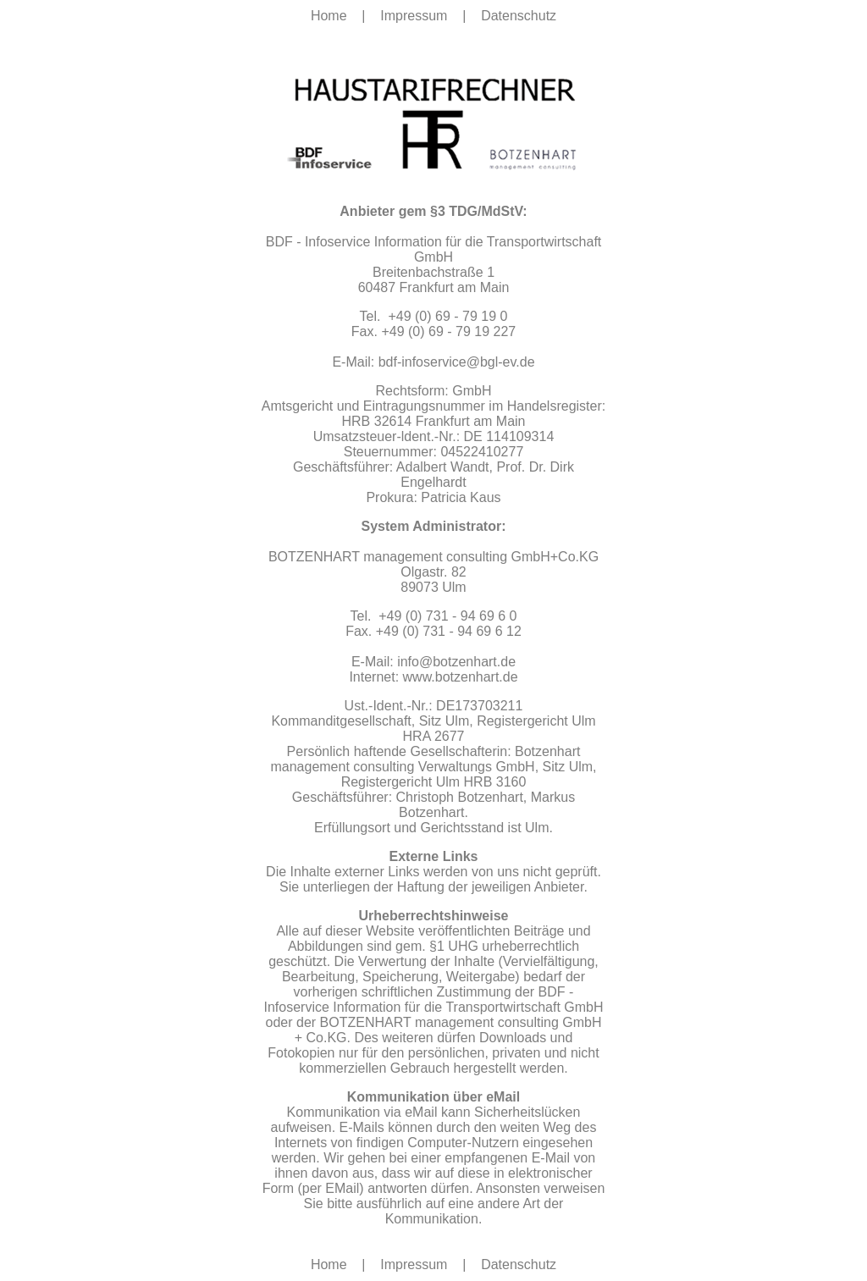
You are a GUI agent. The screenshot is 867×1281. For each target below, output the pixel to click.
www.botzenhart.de (460, 677)
